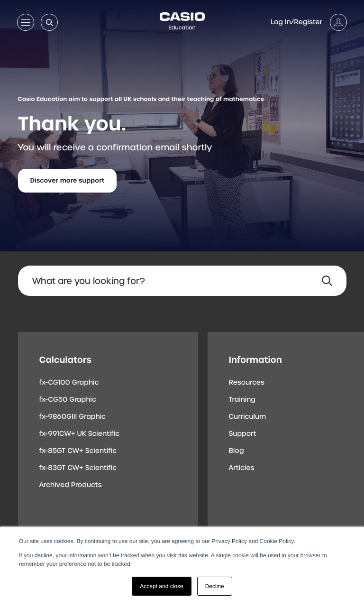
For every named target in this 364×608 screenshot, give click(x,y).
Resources (246, 382)
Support (242, 434)
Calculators (65, 360)
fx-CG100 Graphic (69, 382)
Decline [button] (214, 586)
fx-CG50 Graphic (67, 400)
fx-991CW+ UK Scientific (79, 434)
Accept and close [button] (161, 586)
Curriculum (247, 417)
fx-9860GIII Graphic (72, 417)
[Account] (309, 22)
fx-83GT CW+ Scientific (78, 468)
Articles (242, 468)
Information (255, 360)
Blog (236, 451)
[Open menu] (25, 24)
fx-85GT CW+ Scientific (78, 451)
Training (242, 400)
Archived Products (70, 485)
